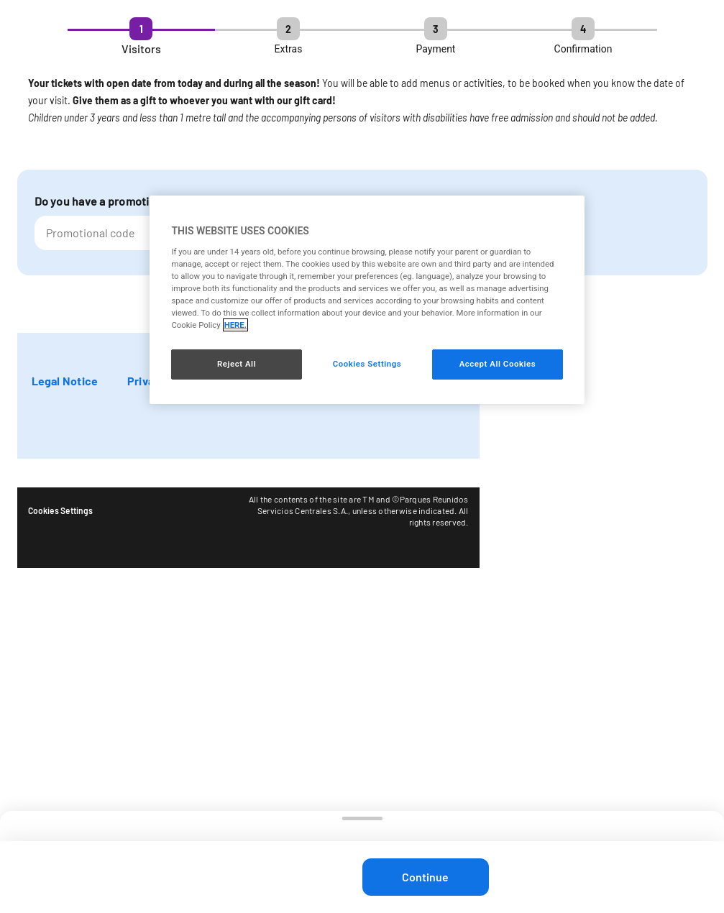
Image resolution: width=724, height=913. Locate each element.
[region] (367, 300)
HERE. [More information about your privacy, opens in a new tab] (235, 325)
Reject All (236, 364)
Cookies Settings (60, 510)
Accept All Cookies (497, 364)
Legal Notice (65, 380)
